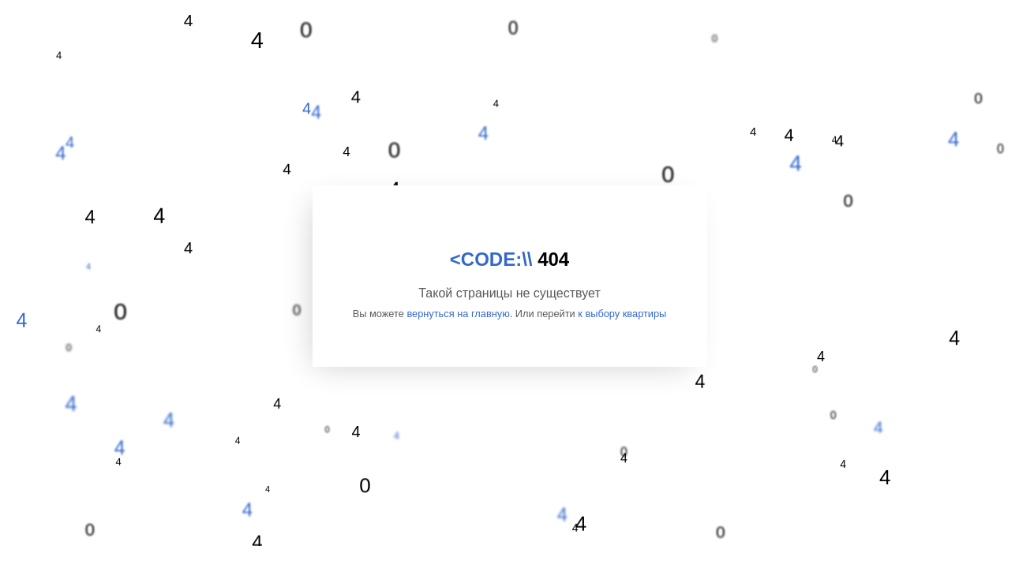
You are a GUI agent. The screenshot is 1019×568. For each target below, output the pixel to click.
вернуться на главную (457, 314)
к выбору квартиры (622, 314)
